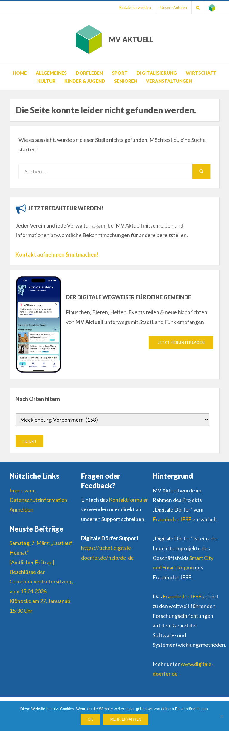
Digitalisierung (157, 73)
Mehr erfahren (125, 719)
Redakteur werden (134, 7)
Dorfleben (89, 73)
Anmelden (21, 509)
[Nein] (222, 716)
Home (20, 73)
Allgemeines (51, 73)
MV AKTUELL (131, 39)
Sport (120, 73)
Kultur (46, 81)
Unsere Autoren (173, 7)
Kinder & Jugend (84, 81)
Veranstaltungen (169, 81)
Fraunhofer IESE (172, 519)
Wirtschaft (201, 73)
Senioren (125, 81)
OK (90, 719)
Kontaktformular (128, 499)
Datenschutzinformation (38, 500)
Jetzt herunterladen (181, 342)
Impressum (22, 490)
